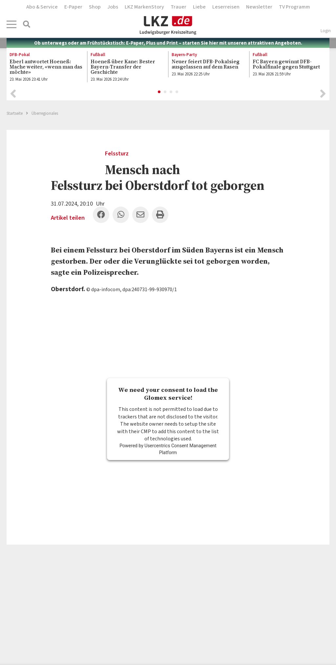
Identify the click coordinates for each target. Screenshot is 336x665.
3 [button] (171, 92)
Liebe (199, 6)
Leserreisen (226, 6)
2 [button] (165, 92)
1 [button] (159, 92)
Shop (95, 6)
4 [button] (177, 92)
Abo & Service (42, 6)
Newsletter (259, 6)
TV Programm (294, 6)
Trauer (178, 6)
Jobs (112, 6)
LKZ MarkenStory (144, 6)
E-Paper (73, 6)
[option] (43, 68)
